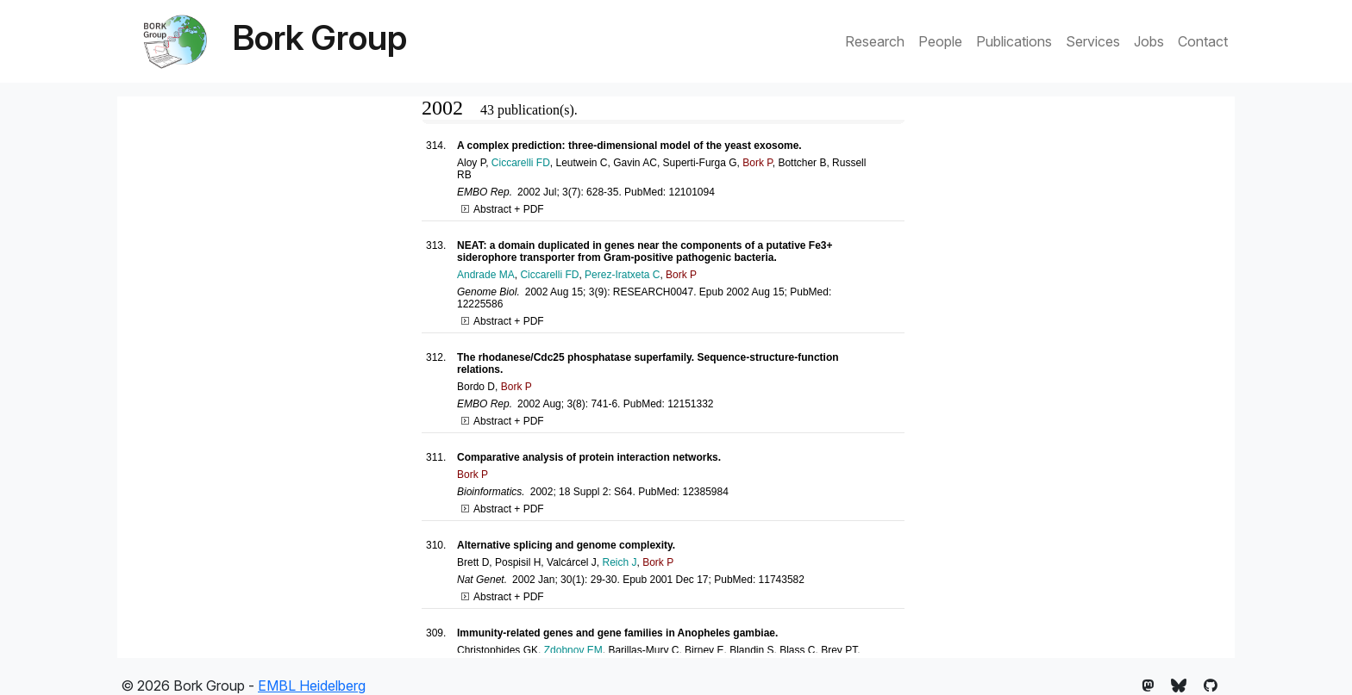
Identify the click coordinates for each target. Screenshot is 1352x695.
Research (874, 41)
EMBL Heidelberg (312, 685)
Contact (1203, 41)
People (940, 41)
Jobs (1149, 41)
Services (1093, 41)
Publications (1014, 41)
